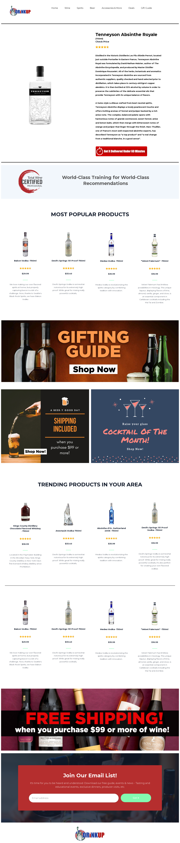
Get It (136, 797)
